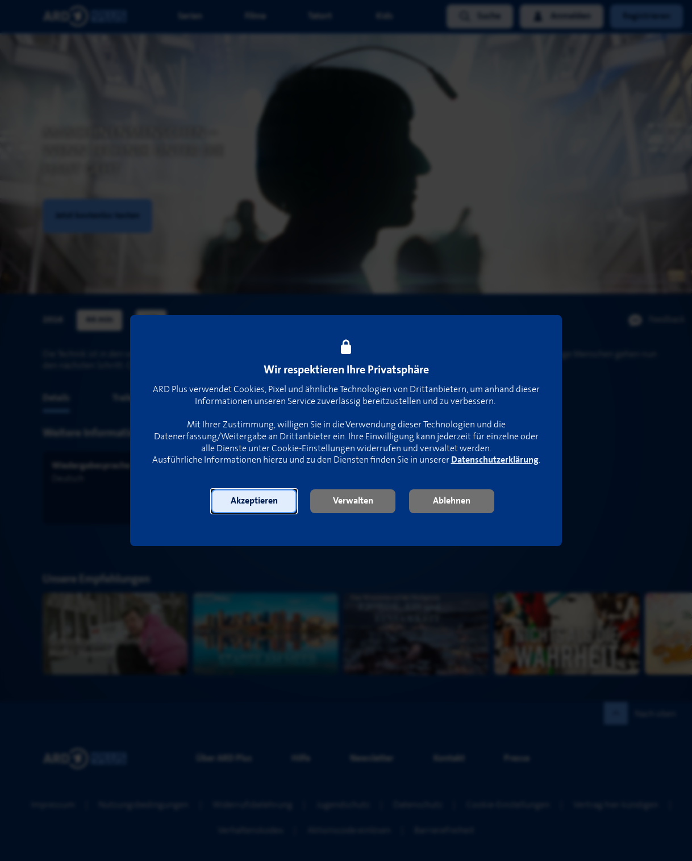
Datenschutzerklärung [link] (495, 460)
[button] (254, 501)
